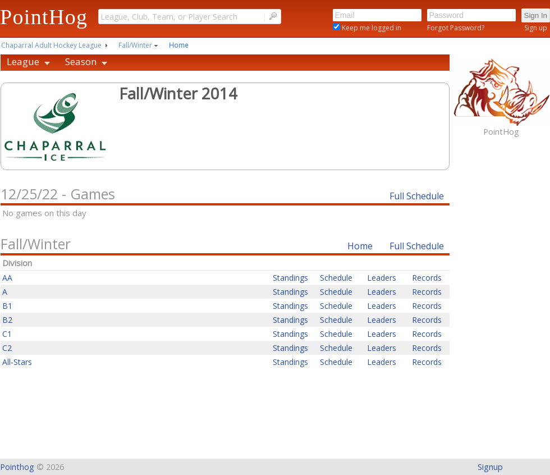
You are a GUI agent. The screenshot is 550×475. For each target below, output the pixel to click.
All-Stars (17, 362)
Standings (290, 277)
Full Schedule (416, 196)
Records (427, 277)
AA (7, 277)
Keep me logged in (370, 28)
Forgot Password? (455, 28)
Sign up (535, 28)
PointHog (44, 17)
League (23, 61)
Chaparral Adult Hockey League (51, 45)
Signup (490, 467)
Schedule (336, 277)
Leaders (381, 277)
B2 (7, 319)
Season (81, 61)
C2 (7, 347)
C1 (7, 333)
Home (179, 45)
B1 (7, 305)
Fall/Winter (135, 45)
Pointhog (17, 467)
